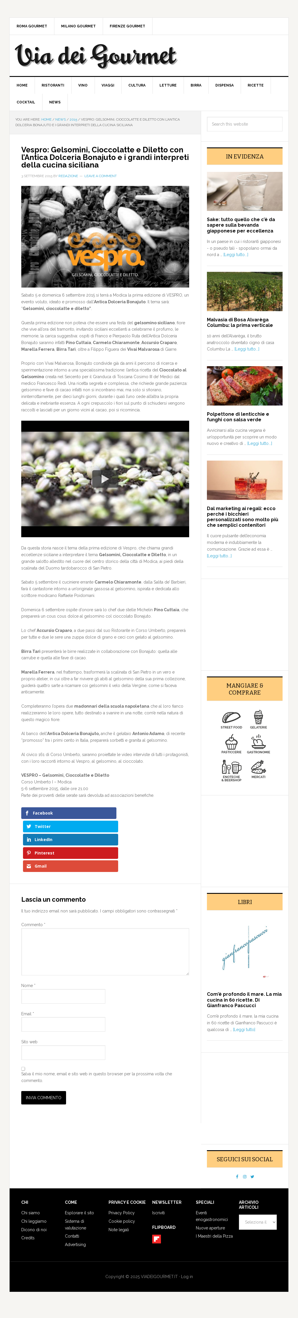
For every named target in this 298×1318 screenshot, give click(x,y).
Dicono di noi (34, 1238)
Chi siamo (30, 1221)
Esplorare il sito (79, 1221)
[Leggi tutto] (244, 1038)
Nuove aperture (210, 1236)
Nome (28, 944)
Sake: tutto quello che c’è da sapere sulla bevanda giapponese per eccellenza (241, 233)
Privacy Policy (122, 1221)
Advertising (75, 1253)
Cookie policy (122, 1230)
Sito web (29, 1001)
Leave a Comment (100, 185)
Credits (28, 1246)
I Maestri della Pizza (214, 1245)
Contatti (72, 1245)
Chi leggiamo (34, 1230)
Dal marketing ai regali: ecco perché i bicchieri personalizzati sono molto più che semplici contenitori (242, 525)
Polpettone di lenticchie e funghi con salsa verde (238, 425)
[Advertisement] (245, 629)
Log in (187, 1285)
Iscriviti (158, 1221)
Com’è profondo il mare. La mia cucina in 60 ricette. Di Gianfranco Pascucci (244, 1008)
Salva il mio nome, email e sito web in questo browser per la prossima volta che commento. (96, 1036)
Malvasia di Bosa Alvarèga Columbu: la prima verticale (240, 330)
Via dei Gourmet (111, 60)
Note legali (119, 1238)
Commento (33, 883)
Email (27, 972)
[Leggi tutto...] (236, 263)
